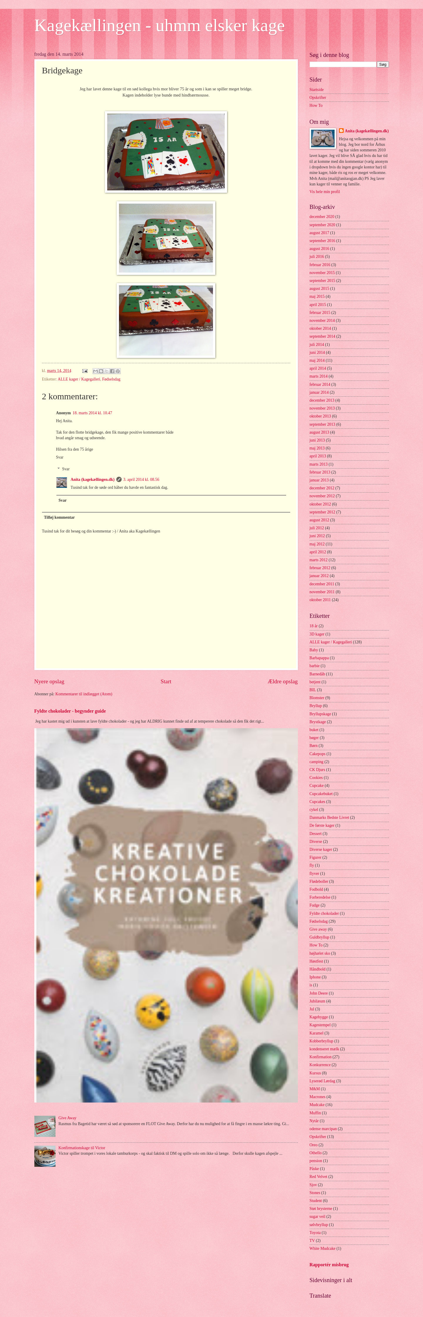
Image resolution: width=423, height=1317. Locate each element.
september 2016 (322, 241)
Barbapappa (319, 658)
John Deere (319, 993)
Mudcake (317, 1105)
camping (317, 762)
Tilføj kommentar (59, 517)
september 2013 (322, 424)
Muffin (315, 1113)
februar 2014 (320, 384)
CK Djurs (317, 769)
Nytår (314, 1121)
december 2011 (322, 584)
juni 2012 (317, 536)
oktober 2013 (320, 416)
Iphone (315, 977)
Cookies (316, 777)
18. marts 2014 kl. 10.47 (92, 413)
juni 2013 (317, 440)
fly (312, 865)
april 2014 (318, 368)
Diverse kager (321, 849)
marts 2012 (319, 560)
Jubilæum (317, 1001)
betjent (315, 682)
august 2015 (319, 288)
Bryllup (316, 706)
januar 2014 (319, 392)
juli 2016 (317, 256)
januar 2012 (319, 576)
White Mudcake (323, 1248)
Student (316, 1200)
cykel (314, 809)
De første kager (322, 825)
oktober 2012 (320, 504)
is (311, 985)
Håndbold (317, 969)
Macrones (317, 1097)
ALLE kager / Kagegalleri (79, 379)
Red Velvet (319, 1176)
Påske (314, 1168)
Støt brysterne (321, 1208)
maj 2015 (317, 296)
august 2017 (319, 233)
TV (312, 1240)
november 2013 (322, 408)
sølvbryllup (319, 1225)
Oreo (314, 1145)
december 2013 (322, 400)
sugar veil (317, 1216)
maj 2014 (317, 360)
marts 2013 (319, 464)
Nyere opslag (49, 681)
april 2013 (318, 456)
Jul (312, 1009)
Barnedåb (317, 674)
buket (314, 730)
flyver (314, 873)
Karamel (317, 1033)
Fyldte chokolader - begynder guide (70, 711)
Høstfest (316, 961)
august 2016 (319, 248)
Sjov (313, 1185)
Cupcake (317, 785)
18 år (314, 626)
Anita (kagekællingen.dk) (92, 479)
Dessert (316, 833)
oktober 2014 (320, 328)
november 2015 (322, 272)
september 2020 (322, 225)
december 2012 (322, 488)
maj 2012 (317, 544)
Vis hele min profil (325, 192)
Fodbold (316, 889)
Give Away (67, 1118)
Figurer (316, 857)
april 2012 (318, 552)
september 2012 (322, 512)
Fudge (315, 905)
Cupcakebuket (321, 794)
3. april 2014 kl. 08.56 (141, 479)
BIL (313, 690)
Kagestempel (320, 1025)
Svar (59, 457)
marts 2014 (319, 376)
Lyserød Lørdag (322, 1081)
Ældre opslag (283, 681)
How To (316, 105)
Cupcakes (317, 801)
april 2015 (318, 304)
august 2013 (319, 432)
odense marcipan (323, 1129)
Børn (314, 745)
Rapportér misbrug (329, 1264)
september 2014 (322, 336)
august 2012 (319, 520)
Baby (314, 650)
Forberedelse (320, 897)
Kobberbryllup (321, 1041)
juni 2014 (317, 352)
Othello (316, 1153)
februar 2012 (320, 568)
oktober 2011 (320, 600)
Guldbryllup (319, 937)
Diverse (316, 841)
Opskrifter (318, 97)
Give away (318, 929)
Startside (317, 89)
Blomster (317, 698)
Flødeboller (319, 881)
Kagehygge (319, 1017)
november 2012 (322, 496)
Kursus (315, 1073)
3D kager (317, 634)
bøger (314, 738)
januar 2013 (319, 480)
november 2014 (322, 320)
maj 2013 (317, 448)
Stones (315, 1193)
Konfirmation (321, 1057)
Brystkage (318, 722)
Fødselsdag (111, 379)
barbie (315, 666)
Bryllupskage (320, 714)
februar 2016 (320, 265)
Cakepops (317, 754)
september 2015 (322, 280)
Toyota (315, 1232)
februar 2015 (320, 312)
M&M (315, 1089)
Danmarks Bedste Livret (329, 817)
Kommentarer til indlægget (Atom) (84, 694)
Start (166, 681)
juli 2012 (317, 528)
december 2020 (322, 216)
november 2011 (322, 592)
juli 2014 (317, 344)
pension (316, 1161)
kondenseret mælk (324, 1049)
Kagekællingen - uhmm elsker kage (159, 25)
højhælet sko (320, 953)
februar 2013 (320, 472)
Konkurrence (320, 1065)
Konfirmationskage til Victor (81, 1148)
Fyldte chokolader (324, 913)
